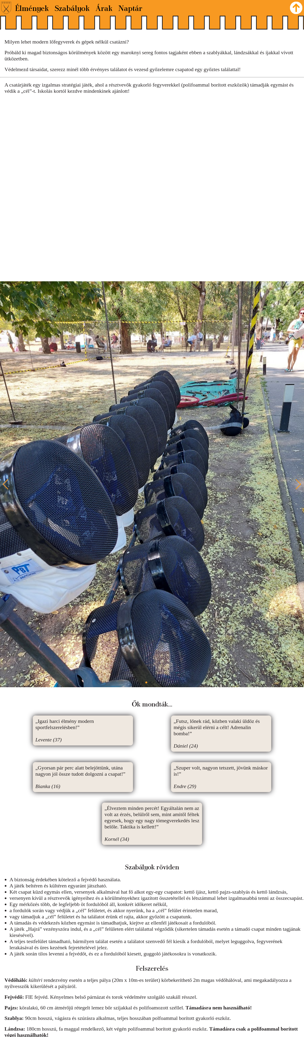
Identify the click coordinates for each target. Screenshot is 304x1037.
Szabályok (72, 7)
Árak (104, 7)
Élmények (32, 7)
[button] (298, 484)
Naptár (130, 7)
